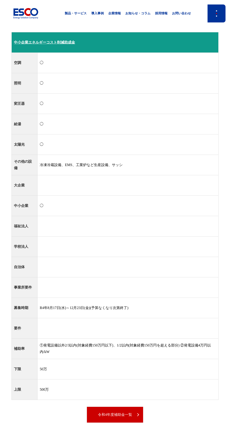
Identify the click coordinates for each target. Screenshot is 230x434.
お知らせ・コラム (137, 13)
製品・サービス (76, 13)
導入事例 (97, 13)
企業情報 (114, 13)
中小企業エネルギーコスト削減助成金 (44, 42)
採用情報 (161, 13)
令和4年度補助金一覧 (115, 414)
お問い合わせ (181, 13)
